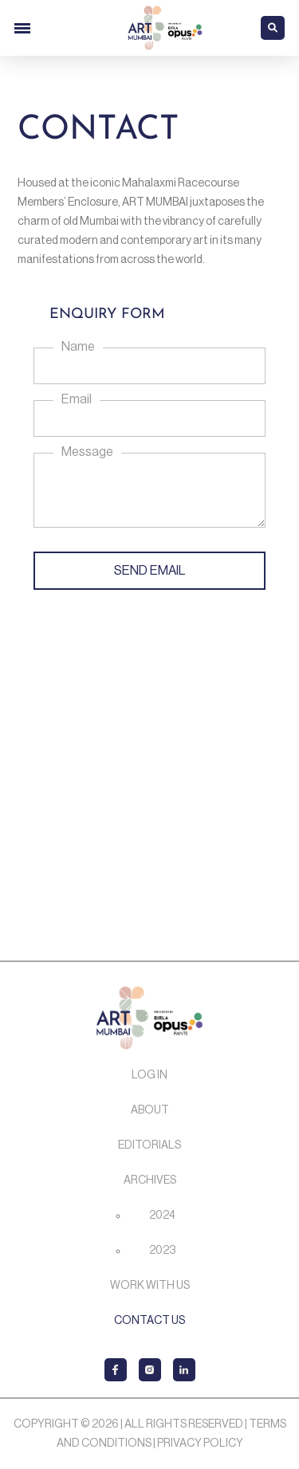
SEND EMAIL (149, 570)
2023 (162, 1250)
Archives (150, 1180)
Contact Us (149, 1320)
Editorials (149, 1145)
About (150, 1110)
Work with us (150, 1285)
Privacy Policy (200, 1443)
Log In (149, 1075)
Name (78, 346)
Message (87, 452)
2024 (162, 1215)
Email (76, 399)
